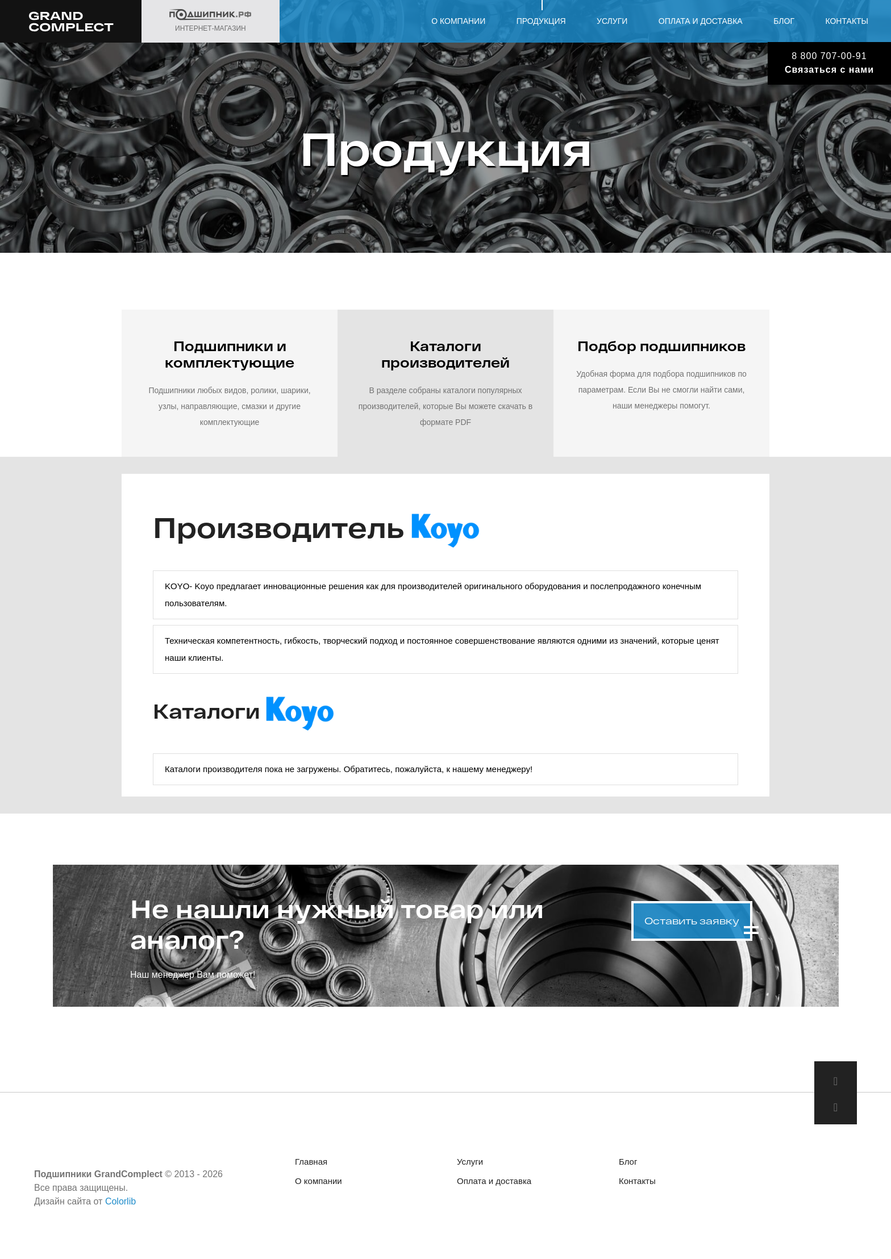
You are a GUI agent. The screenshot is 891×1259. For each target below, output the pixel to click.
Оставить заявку (691, 916)
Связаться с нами (829, 69)
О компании (458, 21)
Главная (311, 1164)
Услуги (612, 21)
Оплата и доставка (701, 21)
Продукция (541, 21)
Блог (783, 21)
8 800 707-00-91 (829, 56)
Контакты (846, 21)
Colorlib (120, 1204)
